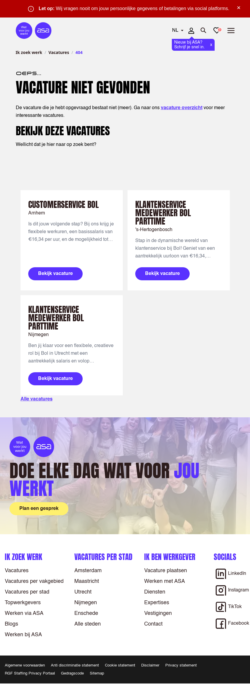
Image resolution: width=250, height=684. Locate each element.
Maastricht (86, 581)
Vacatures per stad (27, 592)
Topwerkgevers (23, 602)
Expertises (156, 602)
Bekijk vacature (55, 273)
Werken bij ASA (23, 634)
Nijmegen (85, 602)
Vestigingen (158, 613)
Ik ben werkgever (169, 557)
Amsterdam (88, 570)
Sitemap (97, 673)
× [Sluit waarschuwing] (238, 8)
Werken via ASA (24, 613)
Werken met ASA (164, 581)
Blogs (11, 624)
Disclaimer (150, 665)
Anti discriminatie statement (75, 665)
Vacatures (58, 52)
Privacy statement (181, 665)
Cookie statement (120, 665)
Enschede (86, 613)
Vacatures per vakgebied (34, 581)
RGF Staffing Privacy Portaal (30, 673)
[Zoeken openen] (203, 30)
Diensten (154, 592)
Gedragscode (72, 673)
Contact (153, 624)
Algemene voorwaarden (25, 665)
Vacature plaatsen (165, 570)
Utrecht (83, 592)
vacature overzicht (181, 108)
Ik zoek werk (29, 52)
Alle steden (87, 624)
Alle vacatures (37, 399)
